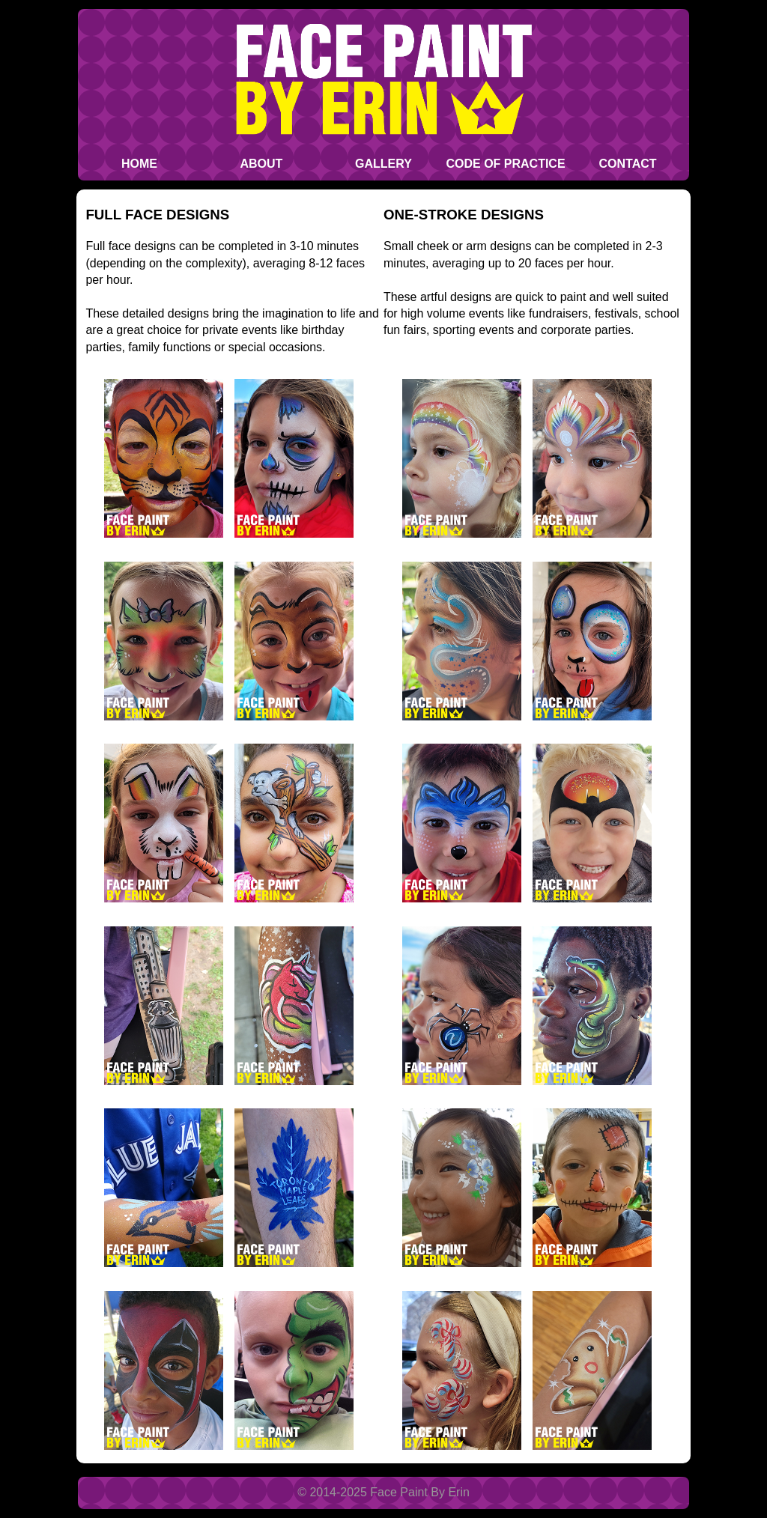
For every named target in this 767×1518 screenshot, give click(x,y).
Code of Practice (505, 163)
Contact (628, 163)
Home (139, 163)
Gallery (383, 163)
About (261, 163)
